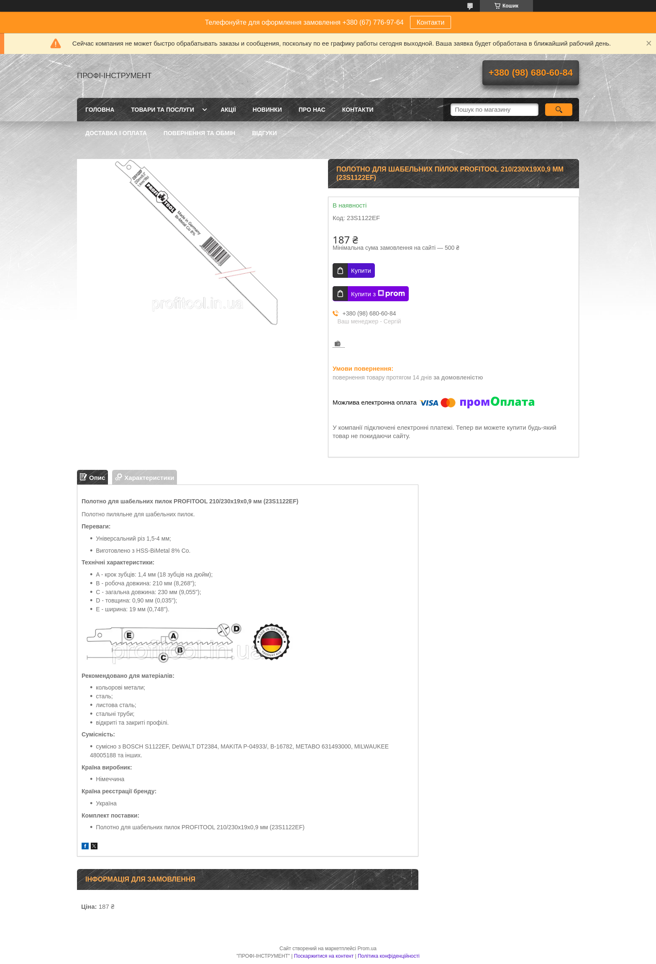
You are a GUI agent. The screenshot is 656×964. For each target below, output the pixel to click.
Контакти (431, 22)
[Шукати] (558, 109)
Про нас (312, 109)
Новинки (267, 109)
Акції (228, 109)
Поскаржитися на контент (324, 956)
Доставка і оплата (116, 133)
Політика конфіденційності (389, 956)
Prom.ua (367, 948)
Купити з (378, 293)
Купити (361, 270)
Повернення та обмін (200, 133)
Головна (99, 109)
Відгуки (264, 133)
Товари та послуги (162, 109)
